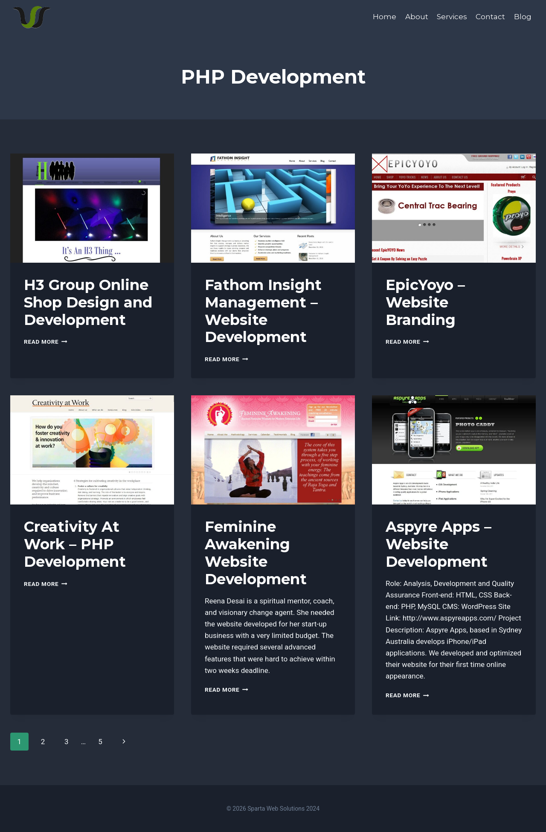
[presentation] (92, 208)
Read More (45, 341)
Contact (490, 16)
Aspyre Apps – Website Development (438, 544)
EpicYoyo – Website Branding (425, 302)
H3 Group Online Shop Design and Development (88, 302)
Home (384, 16)
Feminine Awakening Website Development (256, 553)
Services (452, 16)
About (416, 16)
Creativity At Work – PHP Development (75, 544)
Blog (522, 16)
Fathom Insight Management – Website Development (263, 311)
